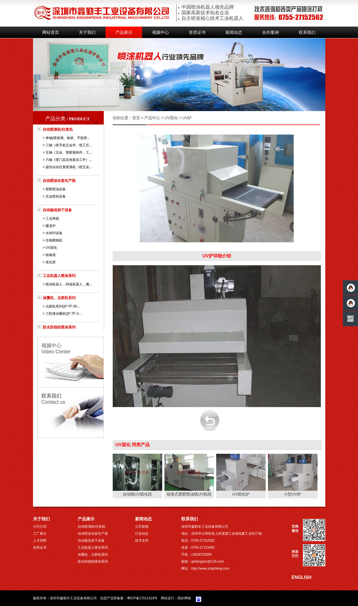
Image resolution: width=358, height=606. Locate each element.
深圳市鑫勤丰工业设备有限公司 (73, 598)
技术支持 (142, 540)
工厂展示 (39, 533)
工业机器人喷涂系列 (59, 276)
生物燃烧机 (54, 240)
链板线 (51, 255)
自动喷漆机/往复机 (58, 129)
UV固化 (51, 248)
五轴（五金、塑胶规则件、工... (69, 152)
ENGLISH (302, 577)
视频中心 (160, 32)
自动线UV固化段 (137, 494)
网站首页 (50, 32)
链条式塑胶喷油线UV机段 (189, 494)
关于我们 (87, 32)
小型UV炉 (292, 494)
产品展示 (124, 32)
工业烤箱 (52, 218)
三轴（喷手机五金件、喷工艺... (69, 145)
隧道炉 (51, 226)
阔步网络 (184, 598)
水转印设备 (54, 233)
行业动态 (142, 533)
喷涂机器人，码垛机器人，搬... (69, 284)
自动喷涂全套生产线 (59, 180)
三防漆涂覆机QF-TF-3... (63, 314)
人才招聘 (39, 540)
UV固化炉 (240, 494)
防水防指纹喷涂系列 (59, 327)
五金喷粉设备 (56, 196)
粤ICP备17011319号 (142, 598)
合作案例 (270, 32)
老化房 (51, 262)
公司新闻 (142, 527)
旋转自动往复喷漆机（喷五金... (69, 167)
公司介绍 (39, 527)
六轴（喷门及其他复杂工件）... (69, 160)
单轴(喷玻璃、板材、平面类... (68, 138)
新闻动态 (233, 32)
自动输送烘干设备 (57, 210)
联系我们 (307, 32)
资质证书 (197, 32)
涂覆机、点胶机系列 (59, 298)
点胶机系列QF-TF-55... (63, 306)
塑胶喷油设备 (56, 189)
